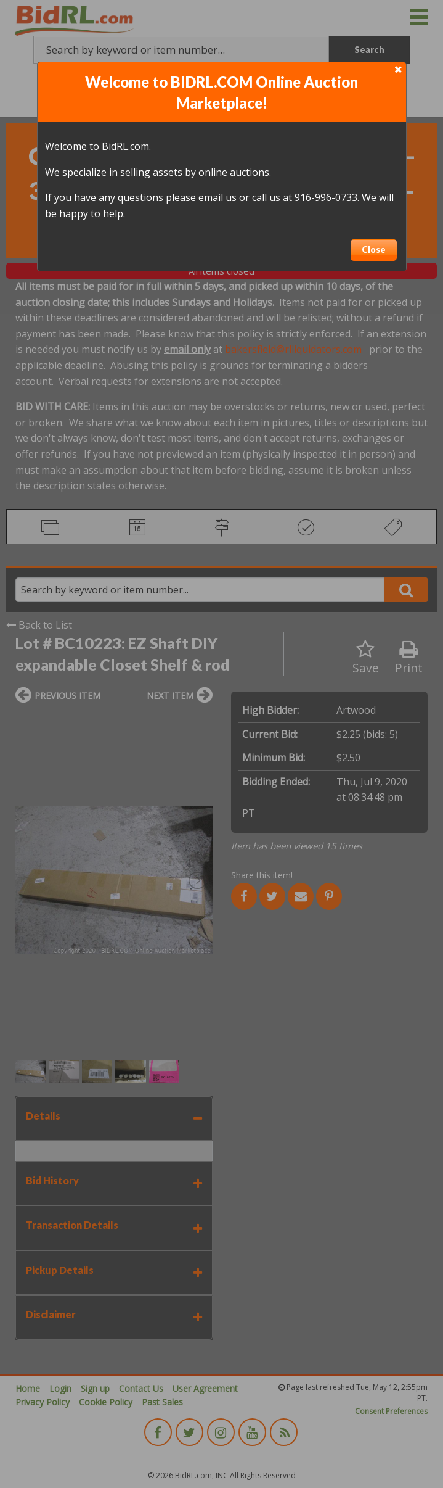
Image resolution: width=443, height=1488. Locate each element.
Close (374, 249)
